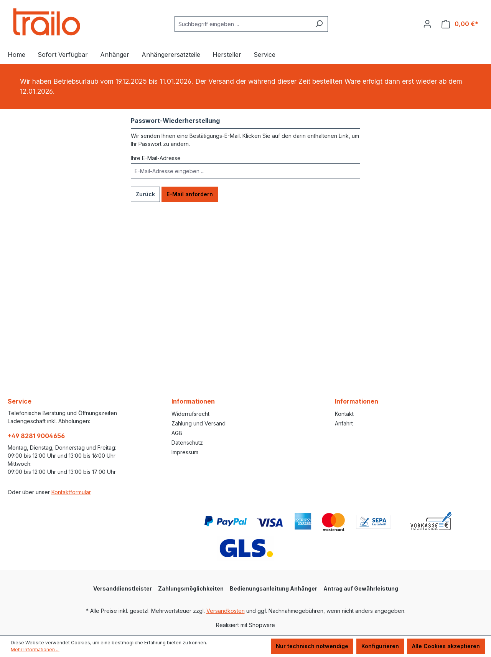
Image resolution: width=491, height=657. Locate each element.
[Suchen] (319, 24)
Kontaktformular (71, 492)
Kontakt (344, 413)
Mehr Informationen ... (35, 649)
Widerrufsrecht (190, 413)
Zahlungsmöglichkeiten (191, 588)
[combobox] (242, 24)
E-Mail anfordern (189, 194)
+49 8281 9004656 (36, 436)
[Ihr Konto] (427, 23)
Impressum (184, 452)
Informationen (193, 401)
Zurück (145, 194)
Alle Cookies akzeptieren (446, 646)
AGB (176, 433)
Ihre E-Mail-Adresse (156, 158)
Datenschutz (187, 442)
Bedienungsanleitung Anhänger (273, 588)
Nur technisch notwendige (312, 646)
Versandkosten (225, 610)
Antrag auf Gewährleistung (360, 588)
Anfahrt (344, 423)
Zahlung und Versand (198, 423)
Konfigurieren (380, 646)
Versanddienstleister (122, 588)
